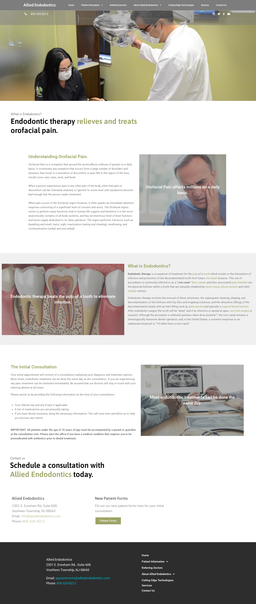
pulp (195, 274)
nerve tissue (213, 286)
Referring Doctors (118, 5)
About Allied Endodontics (147, 5)
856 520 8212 (39, 14)
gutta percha (196, 306)
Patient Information (92, 5)
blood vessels (229, 286)
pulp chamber (240, 282)
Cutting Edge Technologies (181, 5)
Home (71, 5)
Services (205, 5)
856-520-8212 (33, 521)
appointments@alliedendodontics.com (82, 578)
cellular (132, 291)
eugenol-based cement (235, 306)
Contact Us (221, 5)
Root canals (199, 282)
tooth (207, 274)
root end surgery (239, 310)
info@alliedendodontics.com (41, 516)
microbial (211, 278)
